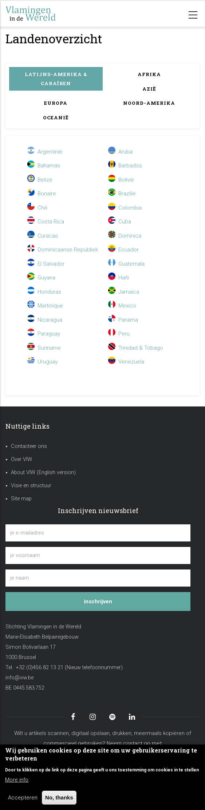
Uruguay (42, 361)
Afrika (149, 74)
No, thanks (59, 797)
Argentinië (45, 151)
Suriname (44, 348)
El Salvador (45, 264)
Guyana (41, 277)
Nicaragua (44, 320)
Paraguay (43, 333)
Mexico (122, 305)
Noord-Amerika (149, 103)
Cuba (119, 221)
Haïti (118, 277)
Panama (123, 320)
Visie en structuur (31, 486)
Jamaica (123, 292)
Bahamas (43, 165)
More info (16, 780)
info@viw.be (19, 678)
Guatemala (126, 264)
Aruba (120, 151)
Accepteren (23, 797)
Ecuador (123, 249)
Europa (55, 103)
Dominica (124, 236)
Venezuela (126, 361)
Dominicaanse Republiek (62, 249)
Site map (21, 499)
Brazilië (122, 193)
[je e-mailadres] (97, 532)
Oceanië (56, 117)
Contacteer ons (29, 446)
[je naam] (97, 578)
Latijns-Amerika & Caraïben (56, 79)
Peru (119, 333)
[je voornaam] (97, 555)
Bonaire (41, 193)
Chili (37, 208)
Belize (39, 179)
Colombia (125, 208)
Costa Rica (45, 221)
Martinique (45, 305)
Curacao (42, 236)
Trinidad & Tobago (135, 348)
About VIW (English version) (43, 472)
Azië (149, 89)
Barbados (125, 165)
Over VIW (21, 459)
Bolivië (121, 179)
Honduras (44, 292)
